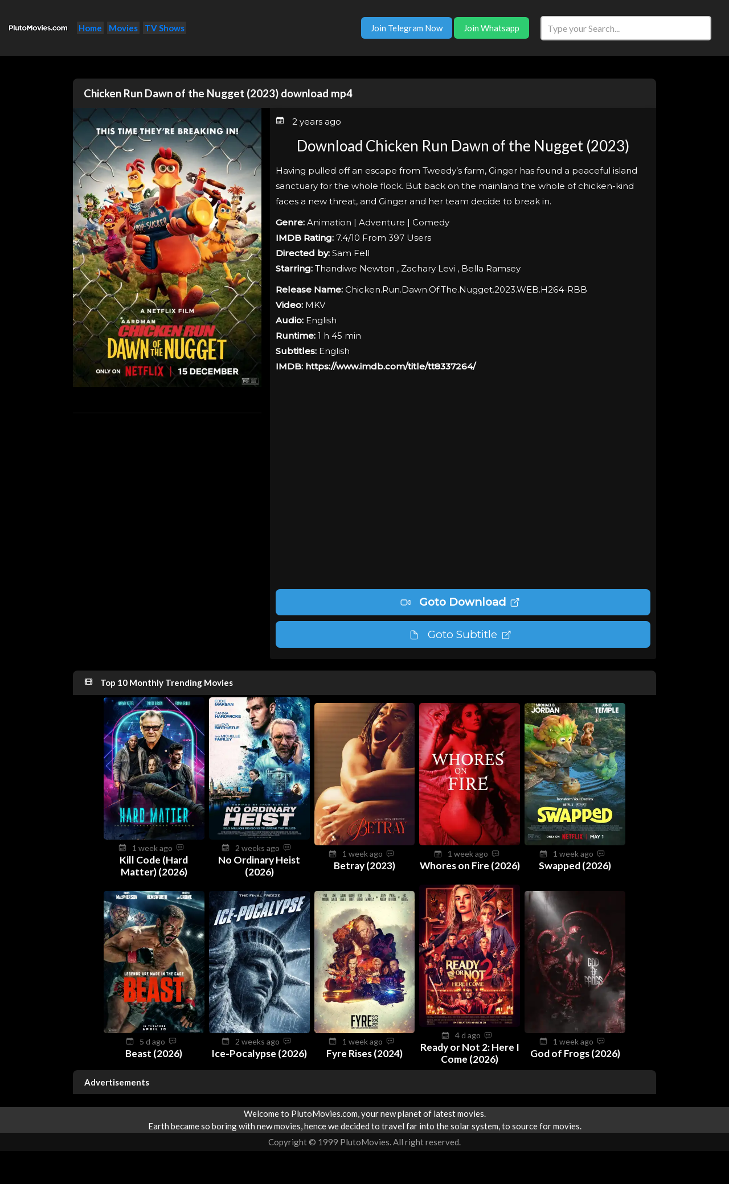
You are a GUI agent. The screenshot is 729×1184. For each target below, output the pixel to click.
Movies (123, 28)
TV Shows (165, 28)
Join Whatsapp (491, 28)
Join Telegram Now (407, 28)
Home (90, 28)
